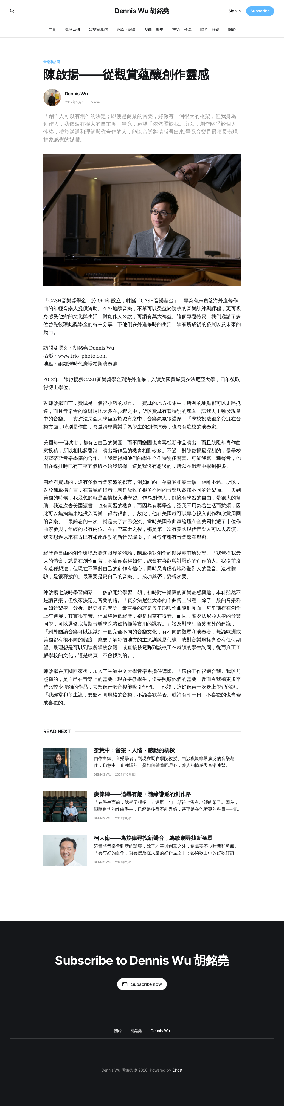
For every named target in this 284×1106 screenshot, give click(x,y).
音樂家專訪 (98, 29)
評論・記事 (126, 29)
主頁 (52, 29)
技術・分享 (182, 29)
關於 (232, 29)
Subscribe (260, 10)
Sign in (235, 10)
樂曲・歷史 (154, 29)
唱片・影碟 (210, 29)
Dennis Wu (76, 93)
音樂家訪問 (51, 62)
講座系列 (72, 29)
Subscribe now (142, 984)
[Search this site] (12, 11)
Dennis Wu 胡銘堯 (142, 11)
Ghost (177, 1070)
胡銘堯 (136, 1030)
